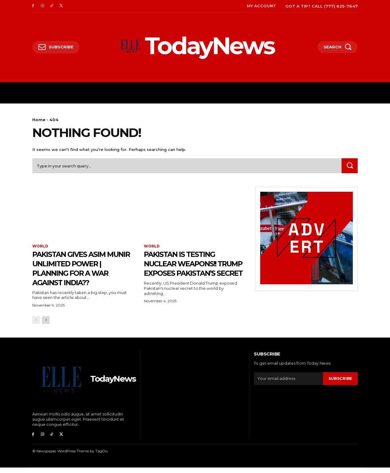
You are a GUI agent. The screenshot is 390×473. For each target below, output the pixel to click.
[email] (288, 384)
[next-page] (46, 326)
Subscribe (340, 384)
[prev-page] (36, 326)
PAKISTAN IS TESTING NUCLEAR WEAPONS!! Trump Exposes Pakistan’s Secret (187, 268)
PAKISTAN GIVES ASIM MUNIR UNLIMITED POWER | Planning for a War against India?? (81, 268)
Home (38, 119)
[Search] (349, 166)
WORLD (40, 247)
